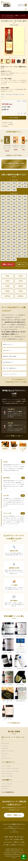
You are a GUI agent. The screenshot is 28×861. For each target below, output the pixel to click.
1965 (8, 219)
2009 (3, 249)
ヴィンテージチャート (8, 842)
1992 (19, 236)
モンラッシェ (4, 753)
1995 (8, 239)
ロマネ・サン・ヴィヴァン (7, 750)
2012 (19, 249)
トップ (2, 15)
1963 (25, 216)
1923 (14, 186)
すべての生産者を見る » (14, 723)
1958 (25, 213)
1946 (14, 206)
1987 (19, 233)
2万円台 (20, 276)
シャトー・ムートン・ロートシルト (9, 771)
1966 (14, 219)
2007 (19, 246)
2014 (3, 252)
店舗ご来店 (11, 836)
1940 (8, 203)
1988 (25, 233)
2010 (8, 249)
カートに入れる (14, 117)
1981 (14, 229)
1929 (3, 196)
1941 (14, 203)
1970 (8, 223)
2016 (14, 252)
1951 (14, 209)
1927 (8, 189)
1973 (25, 223)
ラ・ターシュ (4, 745)
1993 (25, 236)
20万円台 (20, 286)
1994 (3, 239)
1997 (19, 239)
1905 (3, 183)
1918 (14, 183)
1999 (3, 243)
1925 (25, 186)
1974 (3, 226)
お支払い (22, 836)
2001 (14, 243)
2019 (3, 256)
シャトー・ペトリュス (6, 783)
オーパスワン (4, 788)
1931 (14, 196)
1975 (8, 226)
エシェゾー (4, 755)
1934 (3, 199)
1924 (19, 186)
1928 (14, 189)
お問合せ (21, 839)
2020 (8, 256)
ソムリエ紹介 (21, 842)
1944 (3, 206)
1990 (8, 236)
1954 (3, 213)
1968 (25, 219)
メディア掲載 (6, 844)
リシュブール (4, 748)
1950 (8, 209)
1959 (3, 216)
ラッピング (7, 839)
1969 (3, 223)
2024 (3, 259)
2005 (8, 246)
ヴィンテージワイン (10, 15)
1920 (25, 183)
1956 (14, 213)
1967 (19, 219)
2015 (8, 252)
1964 (3, 219)
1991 (14, 236)
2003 (25, 243)
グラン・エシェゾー (6, 758)
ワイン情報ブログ (13, 844)
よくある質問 (16, 839)
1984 (3, 233)
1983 (25, 229)
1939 (3, 203)
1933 (25, 196)
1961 (14, 216)
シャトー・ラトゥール (6, 773)
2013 (25, 249)
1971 (14, 223)
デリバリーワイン (21, 844)
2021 (14, 256)
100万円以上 (7, 296)
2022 (19, 256)
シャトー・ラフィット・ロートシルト (10, 768)
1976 (14, 226)
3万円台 (7, 281)
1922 (8, 186)
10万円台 (7, 286)
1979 (3, 229)
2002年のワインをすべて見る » (14, 155)
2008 (25, 246)
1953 (25, 209)
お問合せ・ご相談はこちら (14, 815)
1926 (3, 189)
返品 (11, 839)
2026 (14, 259)
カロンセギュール (5, 786)
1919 (19, 183)
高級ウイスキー (21, 264)
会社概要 (6, 836)
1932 (19, 196)
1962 (19, 216)
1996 (14, 239)
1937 (19, 199)
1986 (14, 233)
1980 (8, 229)
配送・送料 (17, 836)
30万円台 (7, 291)
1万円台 (7, 276)
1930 (8, 196)
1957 (19, 213)
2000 (8, 243)
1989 (3, 236)
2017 (19, 252)
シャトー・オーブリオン (7, 776)
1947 (19, 206)
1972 (19, 223)
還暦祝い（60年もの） (8, 264)
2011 (14, 249)
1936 (14, 199)
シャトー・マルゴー (6, 766)
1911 (8, 183)
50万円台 (20, 291)
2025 (8, 259)
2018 (25, 252)
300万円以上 (21, 296)
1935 (8, 199)
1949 (3, 209)
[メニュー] (25, 9)
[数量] (21, 113)
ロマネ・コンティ (5, 743)
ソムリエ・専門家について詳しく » (14, 435)
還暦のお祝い (6, 350)
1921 (3, 186)
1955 (8, 213)
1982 (19, 229)
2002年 (16, 15)
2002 (19, 243)
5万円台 (20, 281)
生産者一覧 (16, 842)
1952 (19, 209)
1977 (19, 226)
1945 (8, 206)
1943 (25, 203)
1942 (19, 203)
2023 (25, 256)
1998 (25, 239)
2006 (14, 246)
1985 (8, 233)
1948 (25, 206)
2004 (3, 246)
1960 (8, 216)
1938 (25, 199)
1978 (25, 226)
